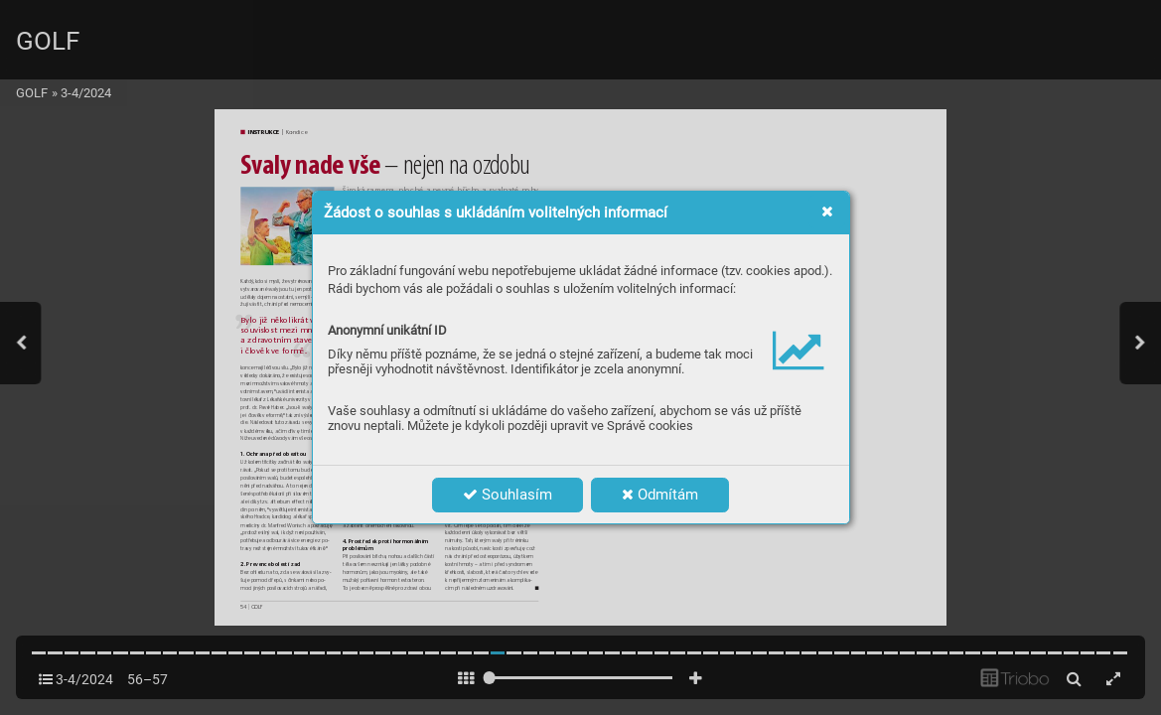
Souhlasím (507, 494)
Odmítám (660, 494)
